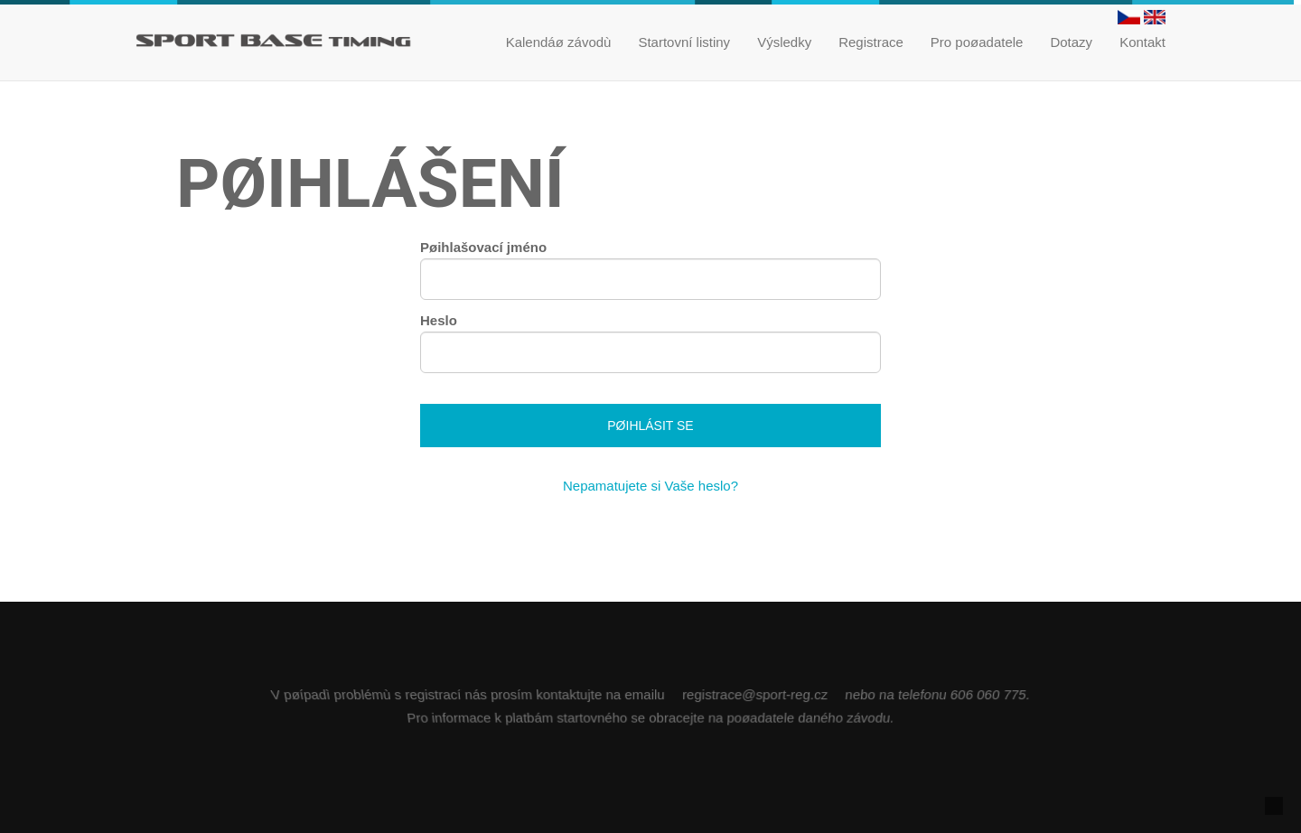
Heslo (438, 320)
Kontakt (1142, 42)
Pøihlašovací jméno (483, 247)
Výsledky (784, 42)
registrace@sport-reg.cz (755, 693)
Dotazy (1071, 42)
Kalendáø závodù (559, 42)
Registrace (870, 42)
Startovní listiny (684, 42)
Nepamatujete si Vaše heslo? (650, 485)
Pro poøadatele (977, 42)
